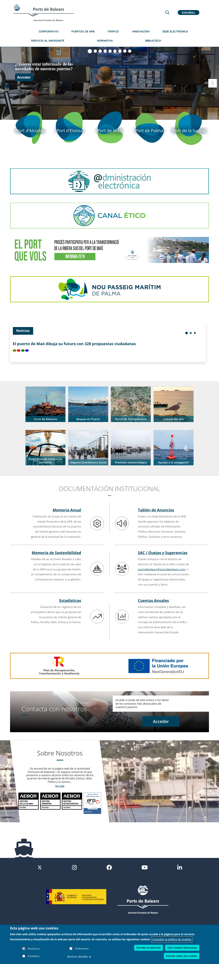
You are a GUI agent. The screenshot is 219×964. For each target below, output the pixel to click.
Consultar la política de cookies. (172, 939)
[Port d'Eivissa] (70, 130)
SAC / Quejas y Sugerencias (163, 552)
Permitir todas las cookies (181, 956)
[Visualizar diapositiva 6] (115, 51)
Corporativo (48, 31)
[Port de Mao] (109, 130)
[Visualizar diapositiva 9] (129, 51)
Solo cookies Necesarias (182, 947)
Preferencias (82, 948)
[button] (45, 404)
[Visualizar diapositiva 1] (90, 51)
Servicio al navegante (47, 40)
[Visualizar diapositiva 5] (110, 51)
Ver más (59, 785)
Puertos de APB (82, 31)
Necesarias (34, 948)
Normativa (105, 40)
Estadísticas (70, 600)
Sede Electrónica (175, 31)
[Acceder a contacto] (160, 722)
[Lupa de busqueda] (167, 12)
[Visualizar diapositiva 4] (105, 51)
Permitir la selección (148, 947)
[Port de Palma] (149, 130)
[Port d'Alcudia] (30, 130)
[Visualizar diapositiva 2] (95, 51)
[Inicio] (43, 12)
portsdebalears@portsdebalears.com (161, 569)
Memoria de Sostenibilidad (56, 552)
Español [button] (188, 12)
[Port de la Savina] (189, 130)
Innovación (140, 31)
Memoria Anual (67, 510)
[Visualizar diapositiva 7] (119, 51)
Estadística (33, 956)
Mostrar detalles (79, 956)
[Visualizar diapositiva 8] (124, 51)
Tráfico (113, 31)
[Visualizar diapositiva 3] (100, 51)
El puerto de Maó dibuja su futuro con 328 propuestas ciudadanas (74, 344)
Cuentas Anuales (153, 600)
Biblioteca (153, 40)
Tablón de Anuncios (156, 510)
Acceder (24, 77)
